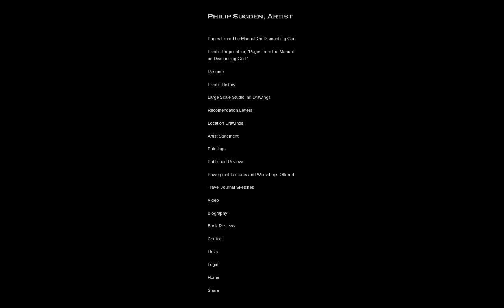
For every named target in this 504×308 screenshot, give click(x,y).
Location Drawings (226, 123)
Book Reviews (221, 225)
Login (213, 264)
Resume (216, 71)
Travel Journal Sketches (231, 187)
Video (213, 200)
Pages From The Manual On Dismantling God (252, 38)
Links (213, 251)
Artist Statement (223, 136)
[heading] (227, 17)
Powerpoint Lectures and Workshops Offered (251, 174)
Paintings (217, 148)
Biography (218, 213)
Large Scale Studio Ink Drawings (239, 97)
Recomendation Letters (230, 110)
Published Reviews (226, 161)
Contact (215, 238)
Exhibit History (221, 84)
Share (213, 290)
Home (213, 277)
